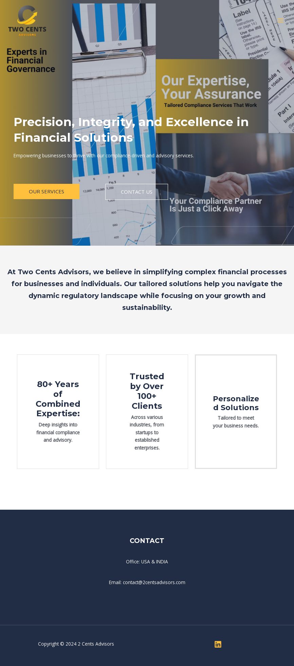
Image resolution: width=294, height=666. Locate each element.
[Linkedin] (218, 644)
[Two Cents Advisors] (27, 20)
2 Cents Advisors (96, 644)
